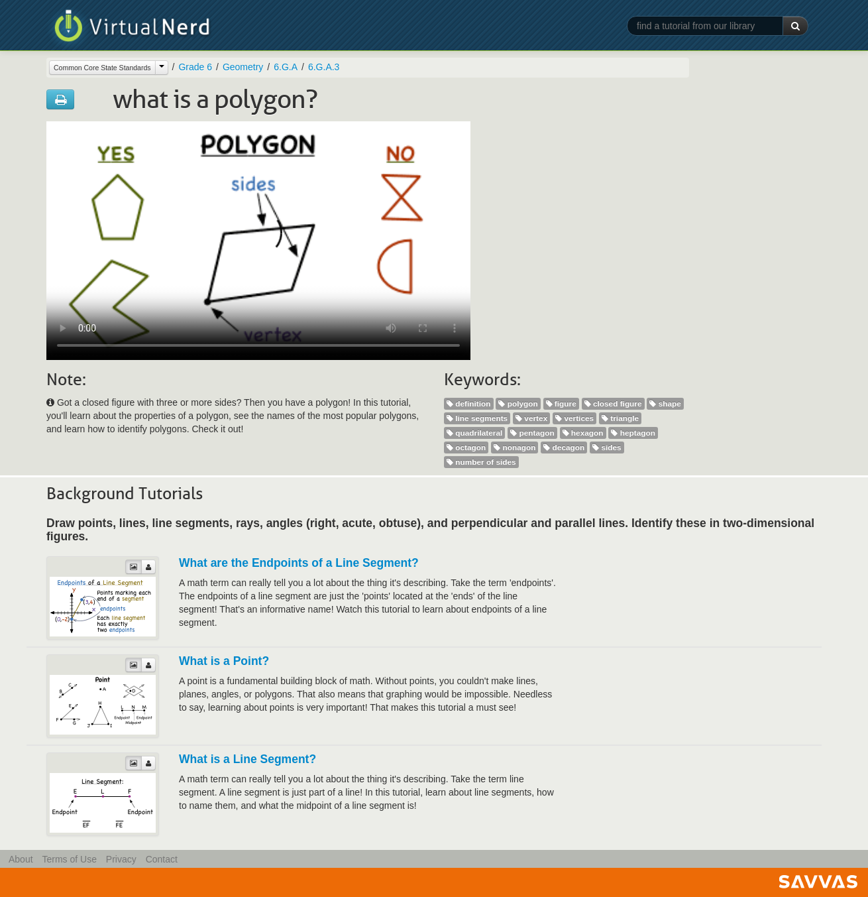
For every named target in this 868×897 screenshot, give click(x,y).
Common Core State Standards (102, 68)
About (21, 859)
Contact (162, 859)
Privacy (121, 859)
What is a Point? (224, 661)
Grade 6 (195, 67)
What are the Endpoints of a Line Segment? (299, 562)
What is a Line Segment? (247, 759)
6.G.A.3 (323, 67)
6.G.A (286, 67)
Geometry (243, 67)
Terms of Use (69, 859)
